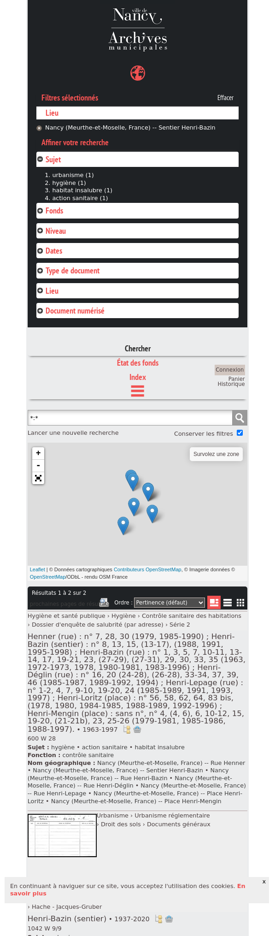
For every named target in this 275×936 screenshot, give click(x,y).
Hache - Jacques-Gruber (67, 906)
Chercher (138, 348)
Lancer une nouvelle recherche (73, 432)
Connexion (230, 370)
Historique (231, 384)
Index (137, 377)
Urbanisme (113, 815)
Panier (236, 379)
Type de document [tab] (67, 270)
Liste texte (227, 604)
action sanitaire (105, 747)
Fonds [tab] (49, 210)
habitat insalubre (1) (82, 190)
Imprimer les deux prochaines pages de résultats (104, 604)
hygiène (63, 747)
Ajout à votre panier (137, 729)
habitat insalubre (159, 747)
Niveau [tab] (51, 230)
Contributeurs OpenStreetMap (147, 569)
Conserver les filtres (203, 433)
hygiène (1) (69, 182)
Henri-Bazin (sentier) (89, 918)
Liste (214, 602)
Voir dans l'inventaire (127, 729)
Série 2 (180, 624)
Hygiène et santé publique (66, 615)
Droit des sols (121, 824)
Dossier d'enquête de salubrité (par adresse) (98, 624)
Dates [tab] (49, 250)
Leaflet (37, 569)
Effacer (225, 98)
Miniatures (240, 602)
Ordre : (123, 602)
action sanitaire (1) (80, 198)
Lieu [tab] (47, 290)
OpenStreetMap (48, 577)
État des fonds (137, 362)
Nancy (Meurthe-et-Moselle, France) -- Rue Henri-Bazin (128, 774)
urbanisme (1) (73, 175)
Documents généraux (179, 824)
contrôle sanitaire (88, 755)
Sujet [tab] (48, 159)
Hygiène (123, 615)
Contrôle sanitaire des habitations (191, 615)
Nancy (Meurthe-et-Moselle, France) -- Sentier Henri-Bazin (130, 127)
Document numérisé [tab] (70, 310)
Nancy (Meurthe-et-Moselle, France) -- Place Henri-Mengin (136, 801)
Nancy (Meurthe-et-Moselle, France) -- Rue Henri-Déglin (130, 782)
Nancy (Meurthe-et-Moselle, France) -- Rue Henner (171, 762)
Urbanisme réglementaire (172, 815)
